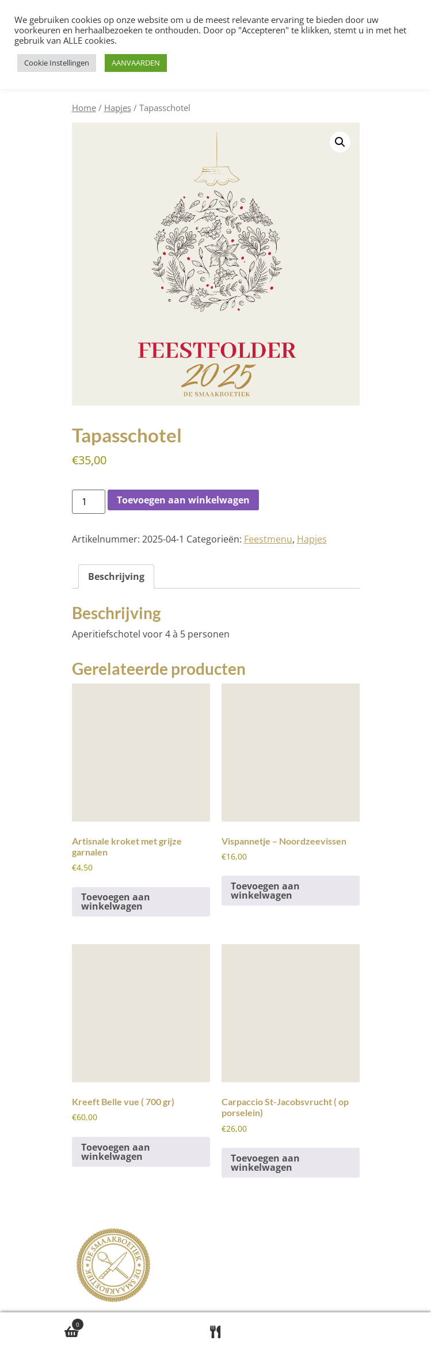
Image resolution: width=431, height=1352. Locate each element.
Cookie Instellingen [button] (56, 63)
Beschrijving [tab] (116, 576)
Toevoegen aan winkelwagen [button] (115, 901)
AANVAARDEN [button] (136, 63)
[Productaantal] (88, 502)
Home (84, 107)
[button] (340, 142)
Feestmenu (268, 539)
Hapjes (117, 107)
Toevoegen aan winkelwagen (183, 500)
